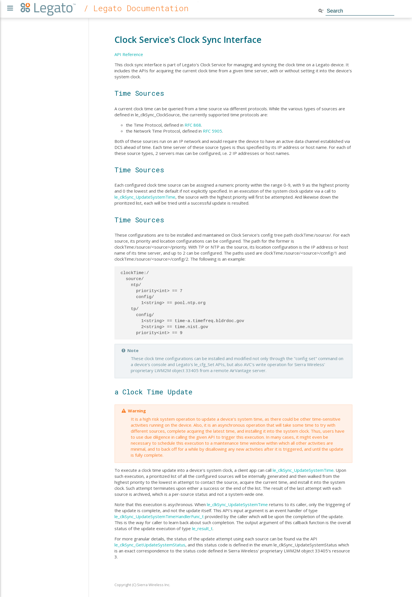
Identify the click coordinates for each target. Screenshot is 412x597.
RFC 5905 (212, 131)
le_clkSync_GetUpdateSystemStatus (149, 545)
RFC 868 (193, 125)
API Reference (128, 54)
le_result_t (202, 528)
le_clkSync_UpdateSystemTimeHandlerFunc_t (159, 516)
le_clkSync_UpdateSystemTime (144, 197)
